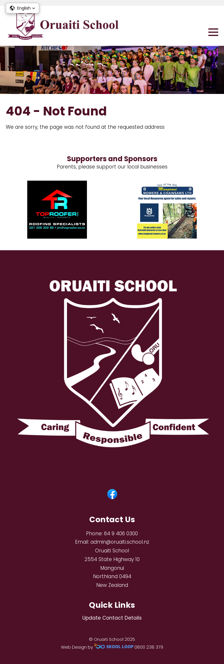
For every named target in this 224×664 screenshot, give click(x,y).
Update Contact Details (112, 617)
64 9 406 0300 (121, 533)
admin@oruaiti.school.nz (119, 541)
